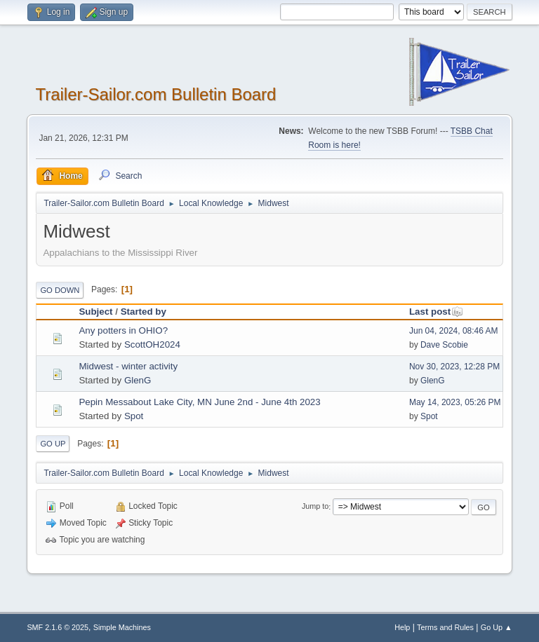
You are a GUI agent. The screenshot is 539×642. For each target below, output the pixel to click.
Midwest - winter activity (128, 366)
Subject (95, 311)
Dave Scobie (444, 345)
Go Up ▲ (496, 627)
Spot (133, 416)
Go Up (52, 443)
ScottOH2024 (152, 344)
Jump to (315, 507)
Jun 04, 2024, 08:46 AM (453, 331)
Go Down (59, 290)
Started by (143, 311)
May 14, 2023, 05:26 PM (455, 402)
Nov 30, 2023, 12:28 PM (454, 366)
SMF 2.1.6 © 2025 (57, 627)
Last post (436, 311)
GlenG (138, 380)
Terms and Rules (445, 627)
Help (402, 627)
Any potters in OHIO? (123, 330)
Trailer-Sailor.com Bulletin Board (155, 94)
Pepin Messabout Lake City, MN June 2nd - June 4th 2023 (199, 402)
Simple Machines (122, 627)
